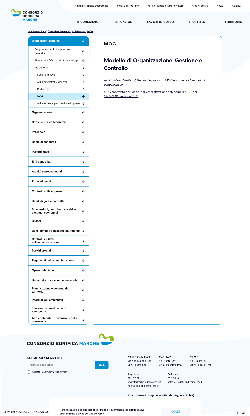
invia (102, 365)
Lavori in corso (160, 22)
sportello (197, 22)
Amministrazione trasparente (91, 6)
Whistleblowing (63, 412)
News (220, 6)
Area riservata (200, 6)
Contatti (236, 6)
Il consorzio (88, 22)
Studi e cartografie (128, 6)
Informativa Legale (84, 412)
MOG (90, 32)
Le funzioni (124, 22)
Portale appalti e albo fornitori (165, 6)
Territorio (233, 22)
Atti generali (79, 32)
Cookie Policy (105, 412)
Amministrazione (37, 32)
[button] (58, 41)
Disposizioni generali (59, 32)
